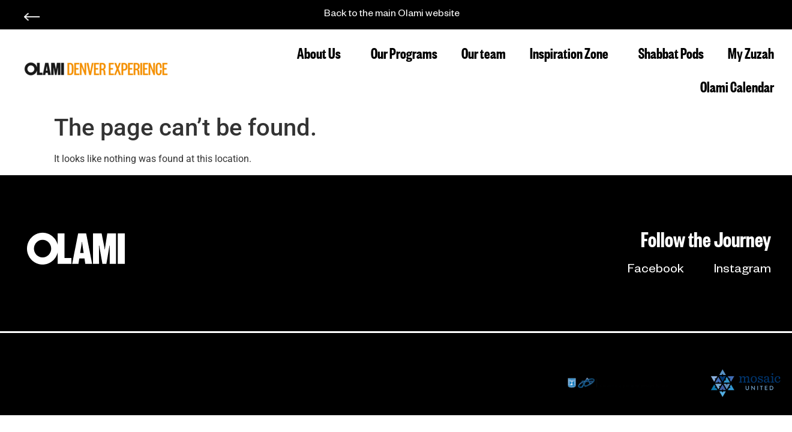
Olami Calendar (737, 85)
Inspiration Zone (572, 52)
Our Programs (404, 52)
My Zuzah (751, 52)
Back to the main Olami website (392, 15)
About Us (322, 52)
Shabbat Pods (671, 52)
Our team (483, 52)
